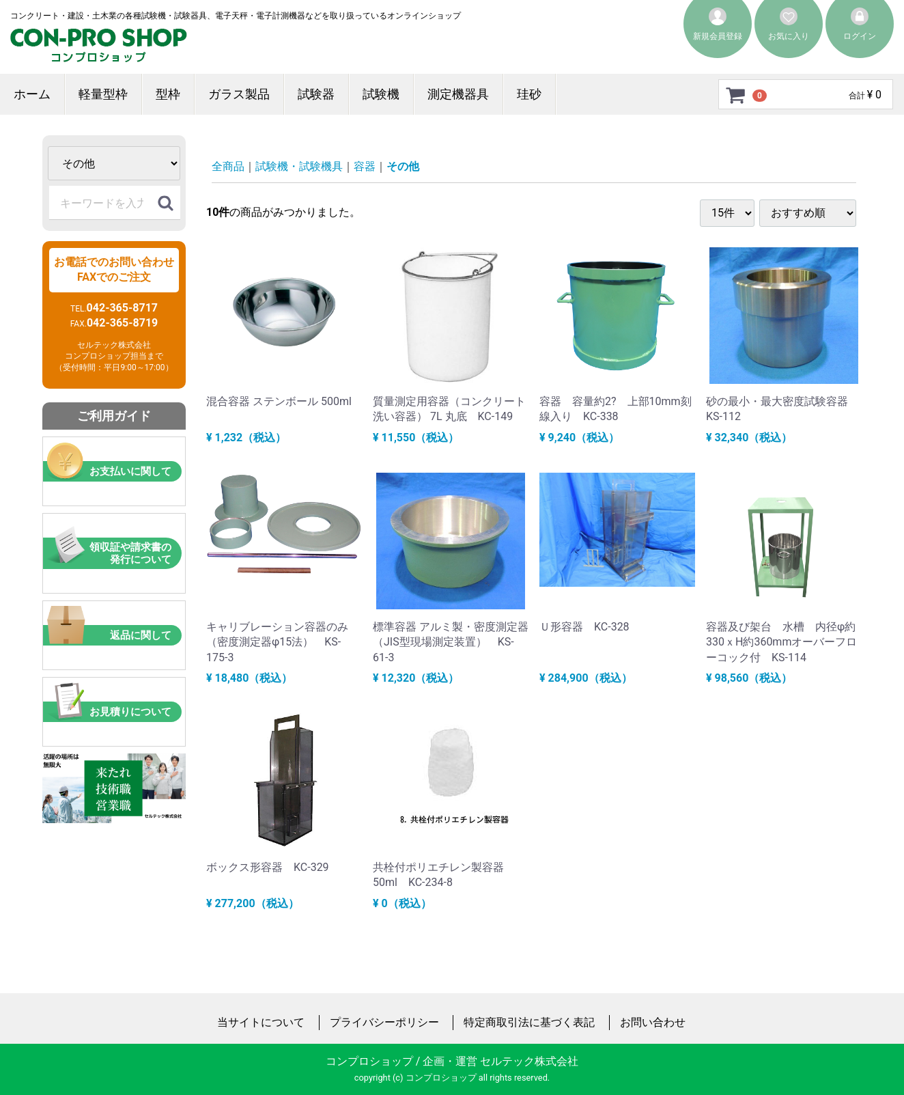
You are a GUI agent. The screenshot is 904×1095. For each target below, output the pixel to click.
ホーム (32, 94)
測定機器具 (458, 94)
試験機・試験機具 (299, 166)
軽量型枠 (103, 94)
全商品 (228, 166)
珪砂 (529, 94)
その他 (402, 166)
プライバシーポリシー (384, 1022)
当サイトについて (261, 1022)
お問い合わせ (653, 1022)
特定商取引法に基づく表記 (529, 1022)
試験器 (316, 94)
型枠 (168, 94)
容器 (365, 166)
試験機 (381, 94)
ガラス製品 (239, 94)
